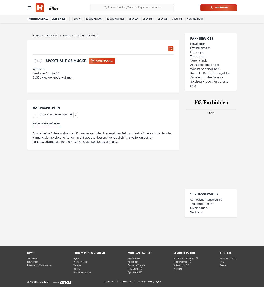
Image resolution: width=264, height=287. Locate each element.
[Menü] (29, 7)
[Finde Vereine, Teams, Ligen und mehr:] (132, 7)
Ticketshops (198, 56)
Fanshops (197, 52)
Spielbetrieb (51, 36)
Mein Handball (38, 19)
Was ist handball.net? (205, 69)
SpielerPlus (199, 208)
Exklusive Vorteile (136, 265)
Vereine (77, 265)
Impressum (109, 281)
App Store (135, 272)
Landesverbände (82, 272)
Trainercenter (201, 204)
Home (36, 36)
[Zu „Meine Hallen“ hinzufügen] (170, 48)
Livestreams (200, 48)
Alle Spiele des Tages (204, 65)
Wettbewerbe (80, 262)
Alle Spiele (58, 19)
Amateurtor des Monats (206, 77)
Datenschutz (126, 281)
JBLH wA (133, 19)
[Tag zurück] (35, 115)
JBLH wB (163, 19)
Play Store (135, 269)
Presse (223, 265)
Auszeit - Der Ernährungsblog (210, 73)
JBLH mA (148, 19)
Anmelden (219, 7)
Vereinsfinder (195, 19)
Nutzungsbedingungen (149, 281)
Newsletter (197, 44)
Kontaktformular (228, 258)
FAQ (193, 85)
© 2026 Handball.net (38, 282)
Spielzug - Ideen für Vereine (209, 81)
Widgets (196, 212)
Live (77, 19)
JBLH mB (177, 19)
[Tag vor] (76, 115)
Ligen (76, 258)
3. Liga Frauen (94, 19)
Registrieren (134, 258)
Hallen (66, 36)
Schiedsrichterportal (206, 200)
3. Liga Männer (115, 19)
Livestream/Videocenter (39, 265)
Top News (32, 258)
